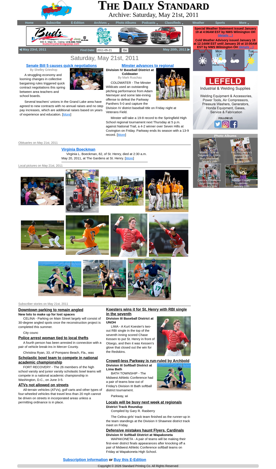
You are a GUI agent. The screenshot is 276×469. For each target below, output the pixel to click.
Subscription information (85, 460)
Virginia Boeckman (78, 149)
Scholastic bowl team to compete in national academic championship (58, 360)
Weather (198, 22)
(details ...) (225, 35)
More (244, 23)
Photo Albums (126, 22)
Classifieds (174, 23)
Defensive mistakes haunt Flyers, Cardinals (145, 430)
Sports (220, 22)
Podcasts (150, 23)
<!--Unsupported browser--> (225, 161)
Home (29, 22)
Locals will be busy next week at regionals (144, 402)
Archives (102, 23)
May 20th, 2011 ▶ (176, 49)
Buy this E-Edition (130, 460)
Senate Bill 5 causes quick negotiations (61, 65)
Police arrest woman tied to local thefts (53, 338)
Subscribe (53, 22)
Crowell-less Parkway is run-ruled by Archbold (147, 361)
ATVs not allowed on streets (43, 385)
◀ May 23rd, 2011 (32, 49)
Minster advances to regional (148, 65)
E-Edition (77, 22)
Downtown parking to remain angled (50, 310)
